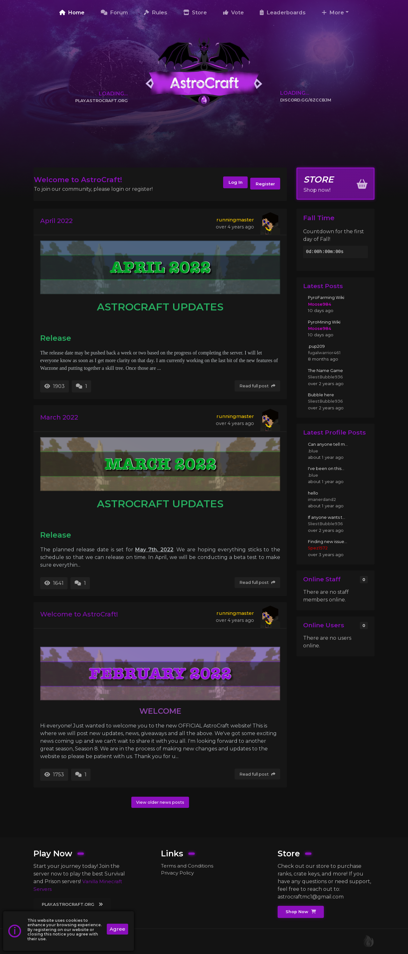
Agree (117, 929)
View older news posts (160, 802)
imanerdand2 (322, 499)
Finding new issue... (329, 541)
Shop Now (301, 911)
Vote (233, 12)
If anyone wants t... (328, 517)
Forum (114, 12)
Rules (155, 12)
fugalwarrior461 (324, 352)
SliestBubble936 (326, 376)
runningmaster (235, 220)
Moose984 (320, 304)
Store (195, 12)
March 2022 (62, 418)
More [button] (333, 12)
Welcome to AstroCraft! (85, 615)
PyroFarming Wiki (327, 297)
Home (71, 12)
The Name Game (326, 370)
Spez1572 (318, 547)
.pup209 (317, 346)
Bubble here (321, 394)
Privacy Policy (178, 873)
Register (264, 184)
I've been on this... (327, 468)
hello (313, 493)
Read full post (256, 386)
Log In (229, 184)
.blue (313, 450)
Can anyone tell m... (329, 444)
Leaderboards (283, 12)
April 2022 (59, 221)
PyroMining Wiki (325, 321)
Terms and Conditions (188, 865)
